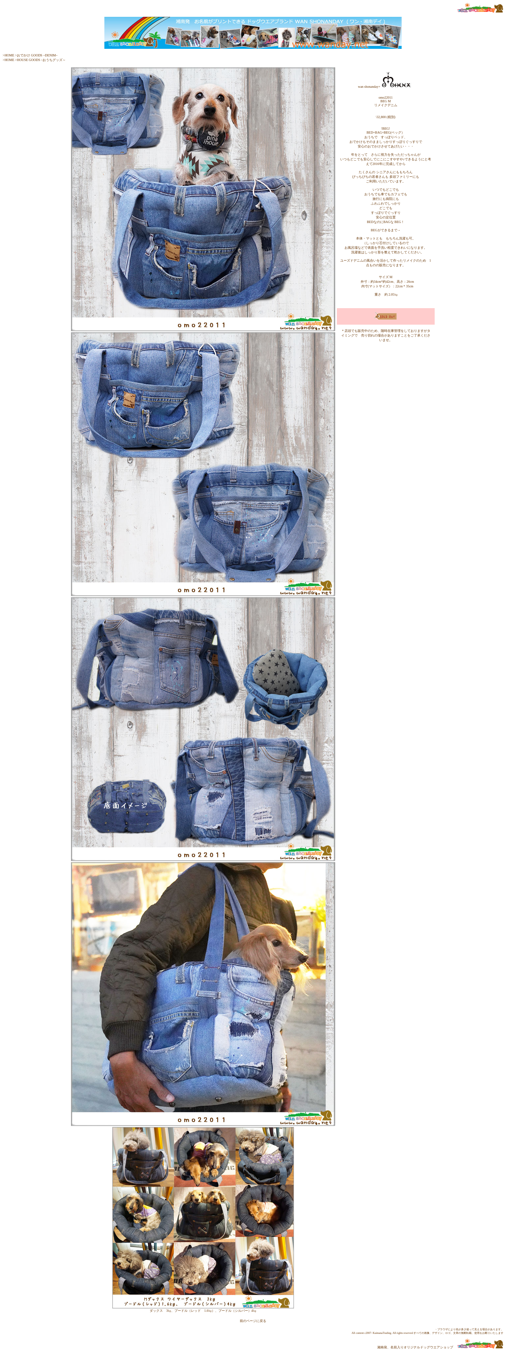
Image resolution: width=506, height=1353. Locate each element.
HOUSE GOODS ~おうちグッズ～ (41, 60)
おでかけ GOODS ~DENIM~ (37, 55)
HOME (9, 55)
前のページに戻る (253, 1321)
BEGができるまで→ (386, 230)
